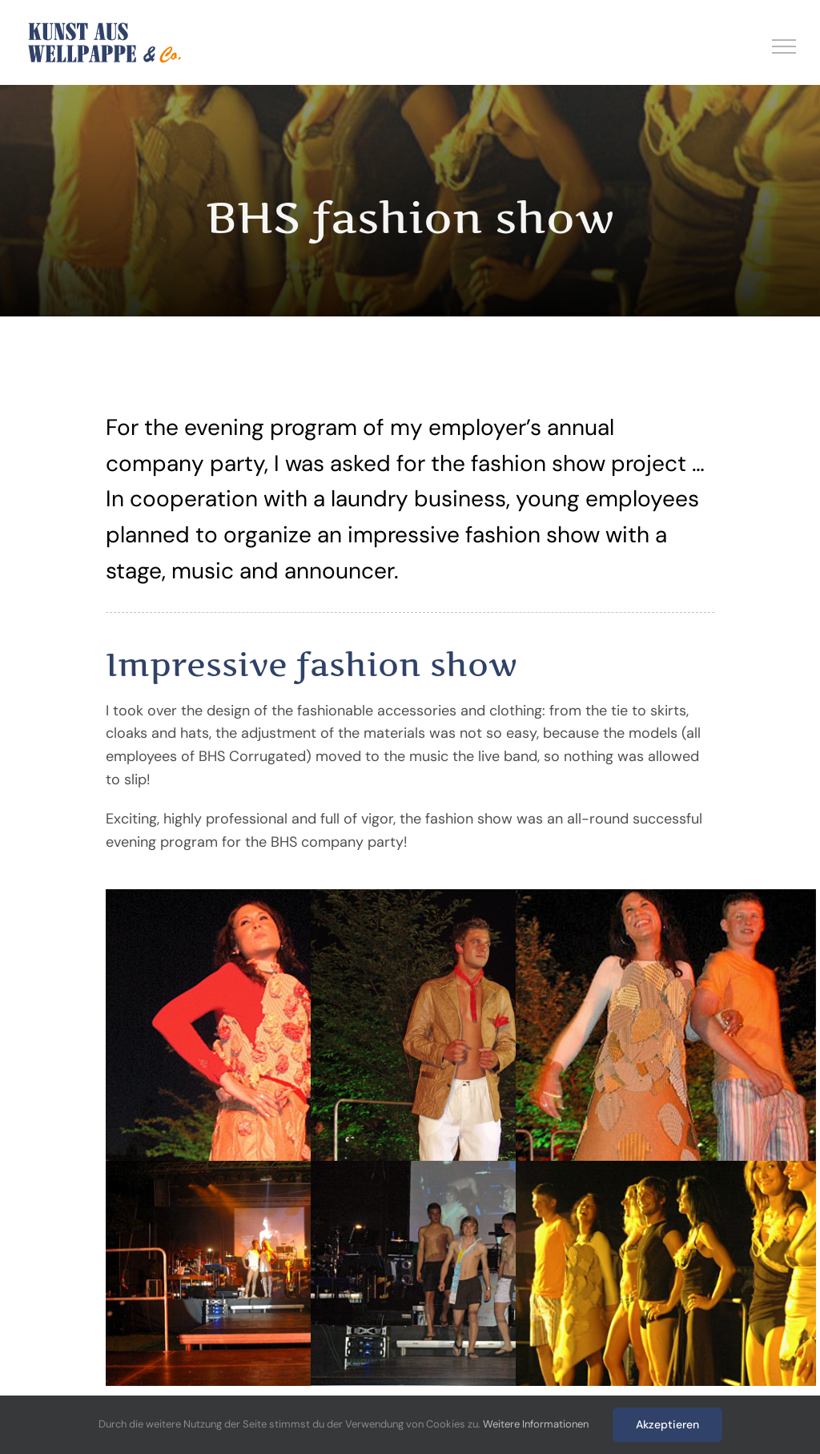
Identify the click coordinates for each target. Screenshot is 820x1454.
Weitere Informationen (536, 1424)
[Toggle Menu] (784, 46)
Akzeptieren (667, 1424)
